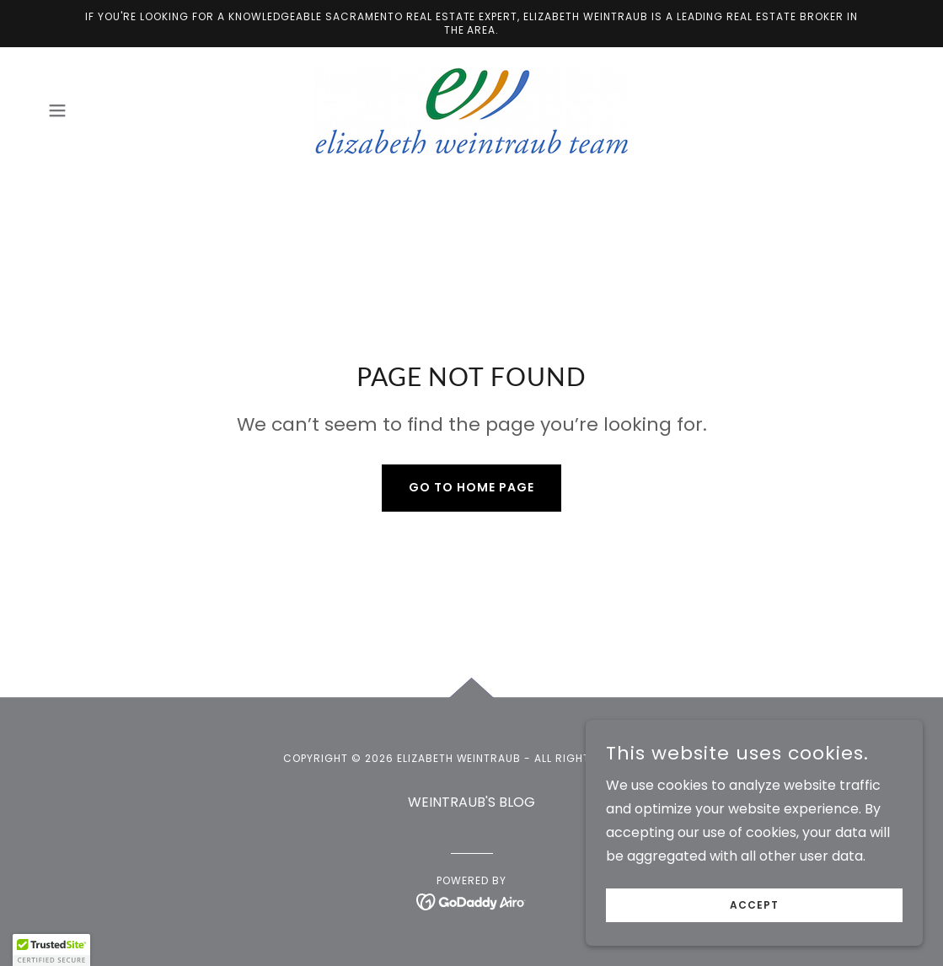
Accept (754, 905)
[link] (471, 110)
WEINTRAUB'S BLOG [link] (471, 802)
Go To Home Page (471, 487)
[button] (57, 110)
